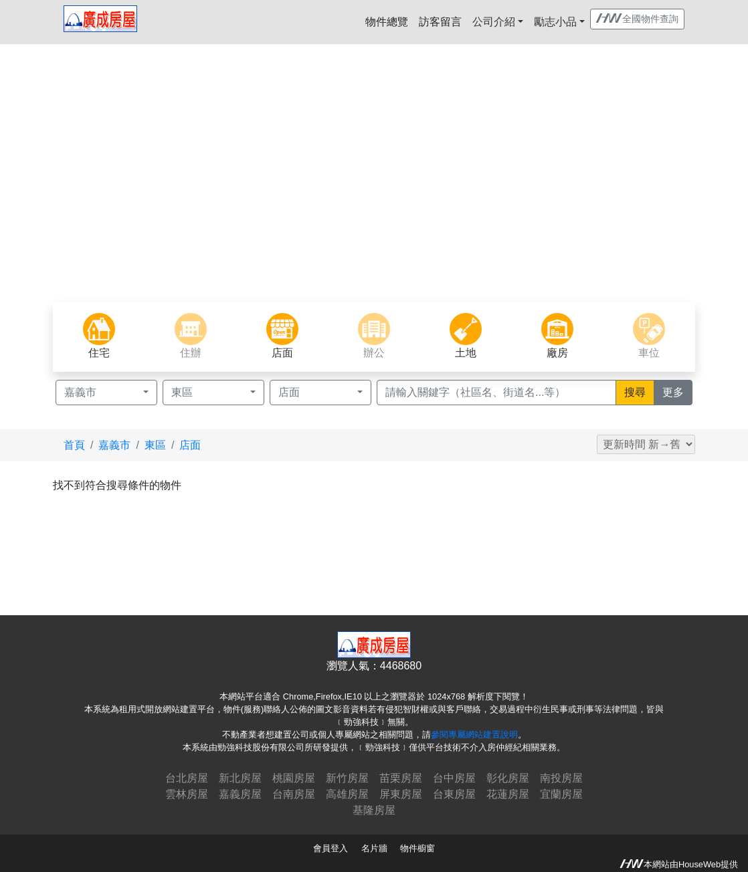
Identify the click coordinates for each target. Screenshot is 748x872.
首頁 (74, 445)
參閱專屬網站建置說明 (474, 735)
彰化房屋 (507, 778)
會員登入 (330, 848)
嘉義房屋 (240, 794)
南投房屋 (561, 778)
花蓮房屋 (507, 794)
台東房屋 (454, 794)
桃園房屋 (293, 778)
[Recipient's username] (496, 392)
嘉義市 (114, 445)
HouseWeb (699, 864)
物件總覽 (386, 21)
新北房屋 (240, 778)
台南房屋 (293, 794)
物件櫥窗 (417, 848)
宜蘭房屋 (561, 794)
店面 (190, 445)
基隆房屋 (374, 810)
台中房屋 (454, 778)
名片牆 (374, 848)
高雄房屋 (347, 794)
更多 (677, 391)
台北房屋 (186, 778)
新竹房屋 (347, 778)
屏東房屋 (400, 794)
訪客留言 (440, 21)
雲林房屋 (186, 794)
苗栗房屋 (400, 778)
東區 (155, 445)
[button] (56, 190)
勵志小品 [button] (555, 21)
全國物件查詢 (637, 18)
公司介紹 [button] (493, 21)
